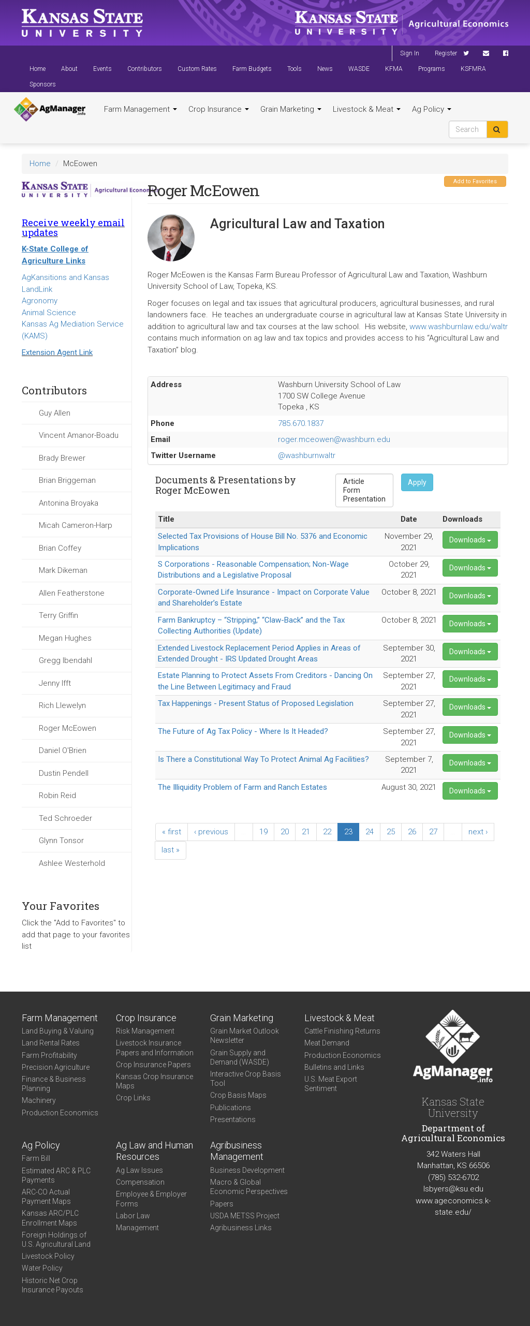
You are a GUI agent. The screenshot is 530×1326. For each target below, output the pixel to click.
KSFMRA (473, 68)
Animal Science (49, 312)
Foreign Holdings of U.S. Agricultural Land (56, 1239)
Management (137, 1228)
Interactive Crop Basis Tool (245, 1078)
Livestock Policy (48, 1256)
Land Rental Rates (51, 1043)
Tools (294, 68)
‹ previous (211, 831)
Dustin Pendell (64, 773)
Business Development (247, 1170)
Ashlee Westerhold (72, 863)
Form (364, 490)
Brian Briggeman (67, 480)
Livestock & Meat (367, 109)
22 (327, 831)
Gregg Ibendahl (65, 660)
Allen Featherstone (72, 593)
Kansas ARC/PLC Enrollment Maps (50, 1218)
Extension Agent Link (57, 352)
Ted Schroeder (65, 818)
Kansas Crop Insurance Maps (154, 1081)
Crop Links (133, 1098)
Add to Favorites (475, 181)
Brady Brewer (62, 458)
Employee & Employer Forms (151, 1198)
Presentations (233, 1119)
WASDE (359, 68)
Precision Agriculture (56, 1067)
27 (433, 831)
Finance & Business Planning (54, 1084)
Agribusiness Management (236, 1151)
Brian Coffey (60, 548)
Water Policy (42, 1268)
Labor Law (133, 1216)
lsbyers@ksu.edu (453, 1189)
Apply (417, 482)
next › (478, 831)
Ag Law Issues (139, 1170)
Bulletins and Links (334, 1067)
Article (364, 481)
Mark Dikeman (63, 570)
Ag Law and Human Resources (154, 1151)
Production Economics (60, 1113)
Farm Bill (36, 1158)
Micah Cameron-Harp (75, 525)
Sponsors (43, 84)
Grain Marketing (290, 109)
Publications (230, 1107)
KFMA (394, 68)
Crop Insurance (218, 109)
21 (306, 831)
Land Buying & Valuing (58, 1031)
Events (102, 68)
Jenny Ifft (55, 683)
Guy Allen (54, 413)
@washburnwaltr (306, 455)
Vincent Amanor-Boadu (79, 435)
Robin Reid (57, 795)
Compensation (140, 1182)
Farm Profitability (49, 1055)
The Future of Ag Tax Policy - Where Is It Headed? (243, 731)
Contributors (144, 68)
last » (170, 849)
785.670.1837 (300, 423)
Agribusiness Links (241, 1228)
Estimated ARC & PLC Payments (56, 1175)
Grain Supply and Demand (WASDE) (239, 1057)
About (69, 68)
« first (171, 831)
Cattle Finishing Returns (342, 1031)
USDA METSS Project (244, 1216)
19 (263, 831)
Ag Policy (431, 109)
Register (446, 53)
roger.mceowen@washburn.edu (334, 439)
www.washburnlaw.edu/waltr (458, 326)
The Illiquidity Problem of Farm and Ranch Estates (242, 787)
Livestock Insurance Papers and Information (155, 1047)
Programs (431, 68)
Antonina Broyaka (68, 503)
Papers (221, 1204)
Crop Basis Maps (238, 1095)
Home (38, 68)
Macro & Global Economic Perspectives (249, 1187)
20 (285, 831)
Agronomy (39, 300)
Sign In (409, 53)
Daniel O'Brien (62, 750)
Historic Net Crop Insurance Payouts (52, 1285)
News (325, 68)
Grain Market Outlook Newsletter (244, 1035)
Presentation (364, 499)
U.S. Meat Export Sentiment (330, 1084)
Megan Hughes (65, 638)
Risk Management (145, 1031)
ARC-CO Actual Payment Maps (46, 1196)
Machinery (39, 1100)
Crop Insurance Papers (153, 1064)
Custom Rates (197, 68)
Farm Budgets (252, 68)
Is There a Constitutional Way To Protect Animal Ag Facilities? (263, 759)
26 (412, 831)
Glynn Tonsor (61, 840)
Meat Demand (326, 1043)
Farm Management (140, 109)
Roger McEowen (67, 728)
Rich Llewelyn (62, 705)
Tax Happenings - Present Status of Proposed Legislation (256, 703)
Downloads (470, 540)
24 (369, 831)
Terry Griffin (58, 615)
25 (391, 831)
